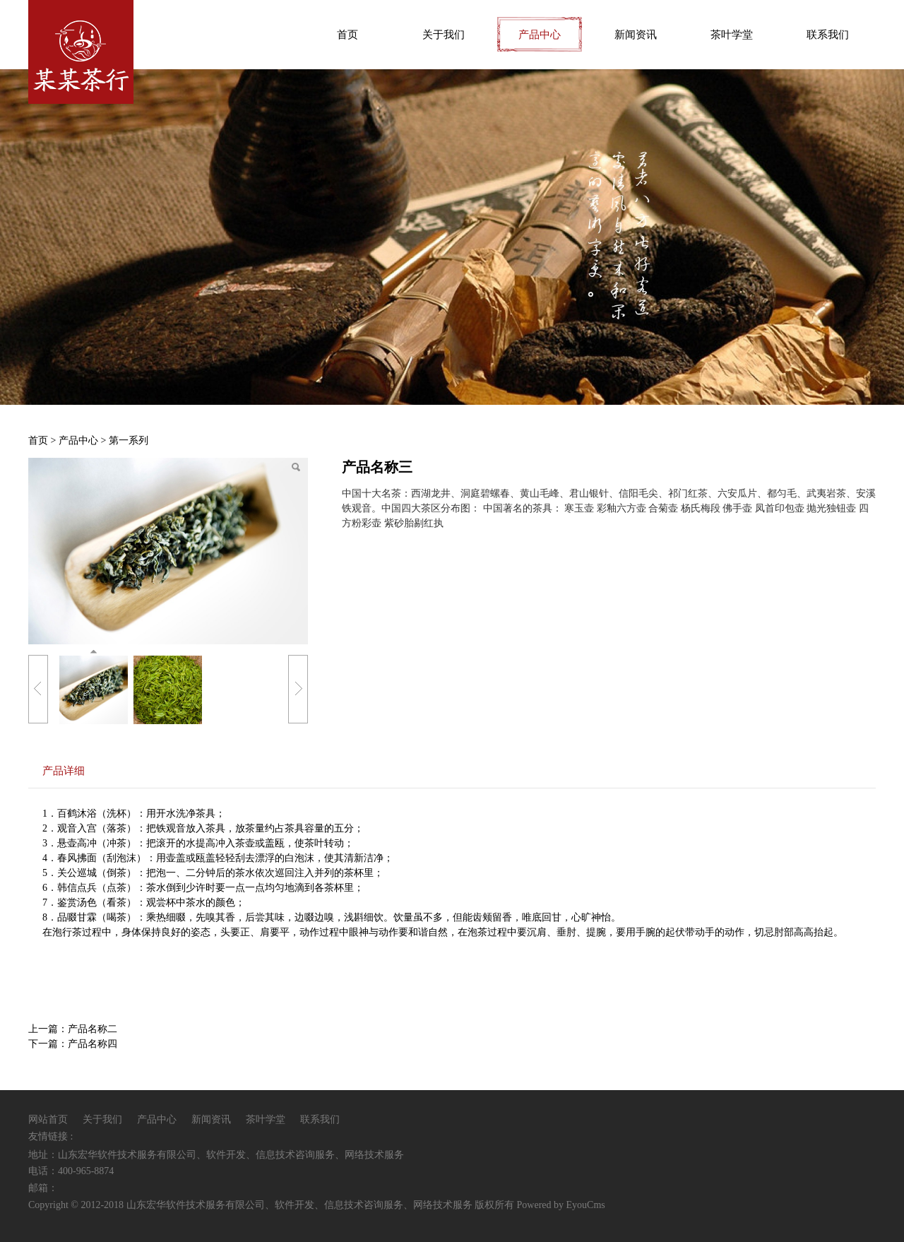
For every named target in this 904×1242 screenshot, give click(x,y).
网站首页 (48, 1119)
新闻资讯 (635, 34)
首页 (347, 34)
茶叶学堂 (731, 34)
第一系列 (128, 440)
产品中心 (539, 34)
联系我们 (828, 34)
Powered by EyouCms (559, 1205)
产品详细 (63, 770)
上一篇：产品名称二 (72, 1029)
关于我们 (443, 34)
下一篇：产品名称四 (72, 1044)
